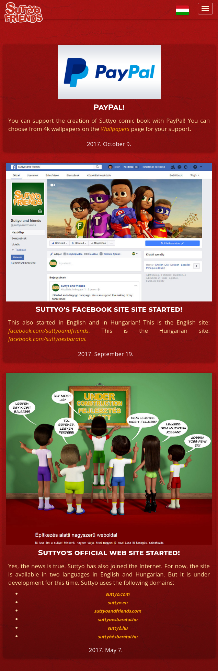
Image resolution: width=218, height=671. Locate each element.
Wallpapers (115, 129)
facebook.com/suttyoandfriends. (49, 330)
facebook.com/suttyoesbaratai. (47, 339)
